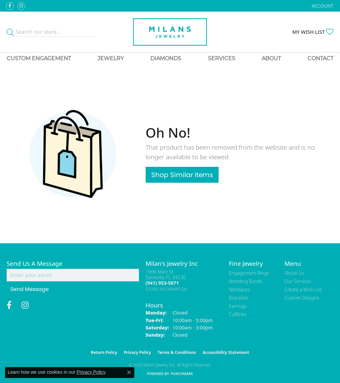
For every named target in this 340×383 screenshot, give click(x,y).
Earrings (237, 306)
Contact (320, 58)
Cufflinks (238, 314)
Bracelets (238, 298)
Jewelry (111, 58)
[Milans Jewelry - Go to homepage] (170, 32)
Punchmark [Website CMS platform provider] (182, 373)
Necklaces (239, 289)
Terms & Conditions (177, 352)
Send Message (29, 289)
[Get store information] (167, 289)
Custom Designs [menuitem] (302, 298)
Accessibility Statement (226, 352)
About (271, 58)
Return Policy (104, 352)
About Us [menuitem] (294, 273)
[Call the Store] (162, 283)
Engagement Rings (249, 273)
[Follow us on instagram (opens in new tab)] (21, 6)
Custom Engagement (39, 58)
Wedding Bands (245, 281)
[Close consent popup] (129, 372)
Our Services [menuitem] (298, 281)
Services (221, 58)
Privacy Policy (137, 352)
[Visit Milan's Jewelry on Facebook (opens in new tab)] (10, 6)
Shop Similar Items (182, 174)
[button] (321, 6)
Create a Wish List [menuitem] (303, 289)
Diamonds (165, 58)
